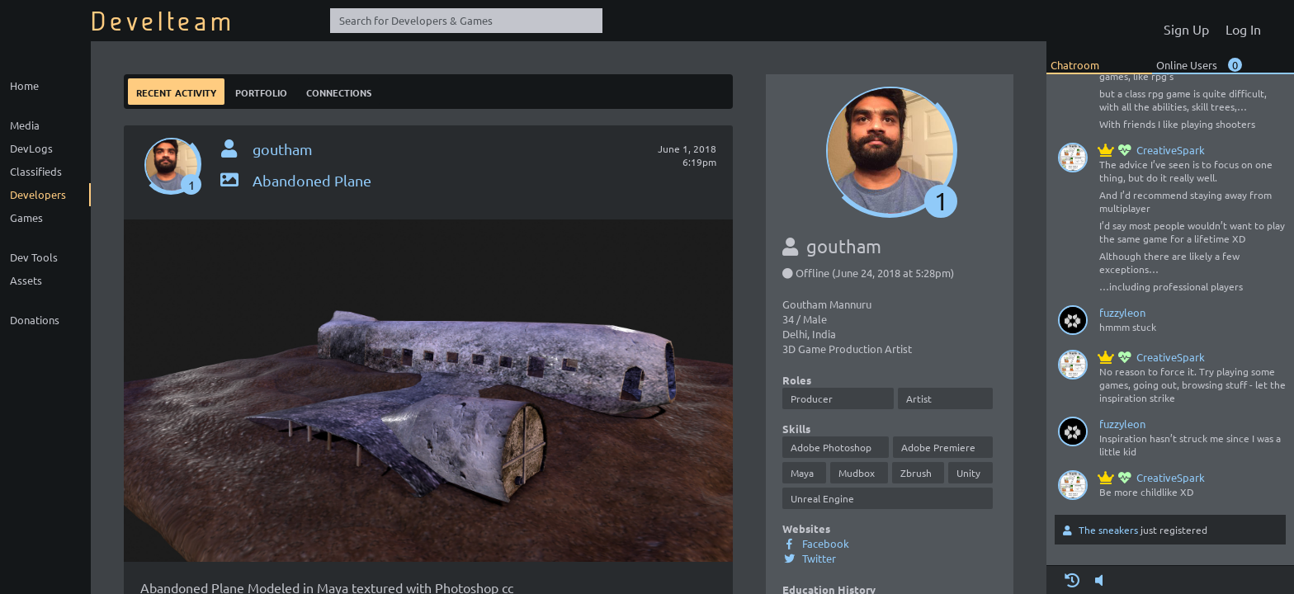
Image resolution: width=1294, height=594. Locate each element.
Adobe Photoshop (831, 447)
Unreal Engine (822, 498)
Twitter (809, 558)
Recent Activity (176, 91)
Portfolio (261, 91)
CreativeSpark (1152, 150)
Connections (338, 91)
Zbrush (916, 472)
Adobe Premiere (938, 447)
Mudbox (856, 472)
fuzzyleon (1122, 312)
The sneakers (1108, 529)
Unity (968, 472)
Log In (1243, 29)
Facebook (815, 543)
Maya (802, 472)
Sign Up (1186, 29)
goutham (283, 149)
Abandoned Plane (294, 180)
